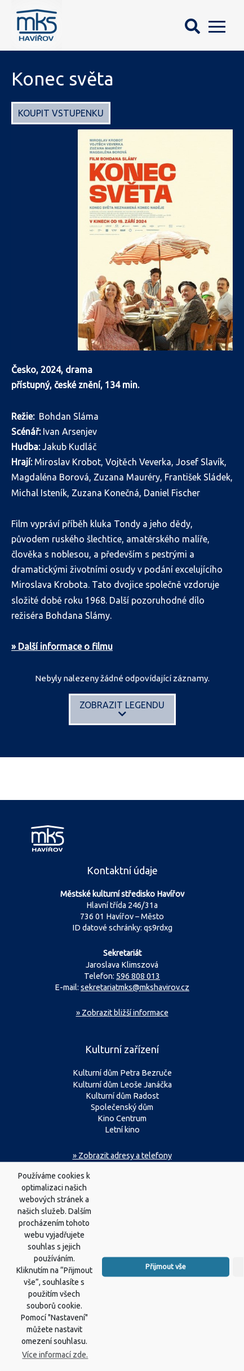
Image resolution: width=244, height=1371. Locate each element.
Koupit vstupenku (61, 113)
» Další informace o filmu (62, 646)
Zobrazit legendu (122, 709)
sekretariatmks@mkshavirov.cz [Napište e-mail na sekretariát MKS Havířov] (135, 987)
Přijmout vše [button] (165, 1280)
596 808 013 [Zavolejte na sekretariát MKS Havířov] (138, 976)
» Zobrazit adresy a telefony (122, 1155)
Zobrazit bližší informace (122, 1012)
